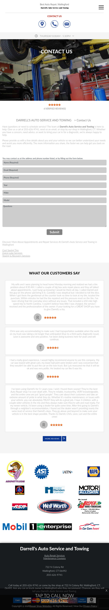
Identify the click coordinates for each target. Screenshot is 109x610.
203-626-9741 (31, 129)
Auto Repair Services (54, 555)
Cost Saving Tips (10, 250)
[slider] (50, 317)
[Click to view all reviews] (54, 441)
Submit (54, 232)
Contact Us (84, 120)
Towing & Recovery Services (16, 255)
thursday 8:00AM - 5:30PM (55, 36)
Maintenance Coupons (54, 558)
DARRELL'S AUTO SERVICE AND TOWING (43, 120)
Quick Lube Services (12, 253)
